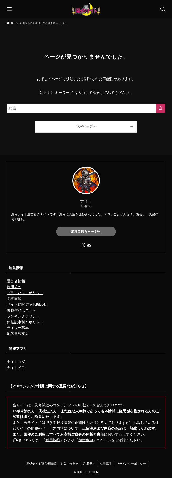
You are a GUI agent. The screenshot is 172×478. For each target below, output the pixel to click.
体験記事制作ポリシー (25, 322)
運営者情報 (16, 281)
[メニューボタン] (9, 9)
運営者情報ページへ (86, 231)
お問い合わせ (69, 463)
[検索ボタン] (163, 9)
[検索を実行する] (160, 108)
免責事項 (14, 298)
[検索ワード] (86, 108)
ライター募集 (18, 328)
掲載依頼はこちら (21, 310)
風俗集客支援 (18, 334)
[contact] (89, 245)
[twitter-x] (83, 245)
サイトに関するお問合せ (27, 304)
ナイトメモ (16, 368)
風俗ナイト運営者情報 (41, 463)
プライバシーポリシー (25, 293)
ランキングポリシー (23, 316)
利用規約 (14, 287)
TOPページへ (86, 126)
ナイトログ (16, 362)
